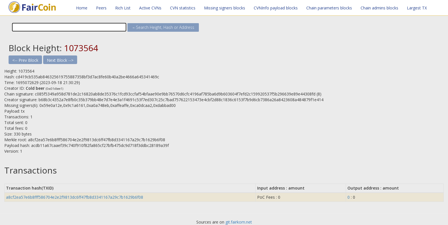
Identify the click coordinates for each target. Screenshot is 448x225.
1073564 (81, 48)
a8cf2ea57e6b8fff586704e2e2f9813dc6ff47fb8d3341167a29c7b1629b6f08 (74, 197)
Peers (101, 8)
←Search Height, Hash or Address (163, 27)
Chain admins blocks (379, 8)
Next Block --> (60, 60)
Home (81, 8)
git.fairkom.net (238, 222)
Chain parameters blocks (329, 8)
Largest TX (417, 8)
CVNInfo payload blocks (276, 8)
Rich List (123, 8)
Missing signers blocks (224, 8)
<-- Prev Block (25, 60)
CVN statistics (182, 8)
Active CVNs (150, 8)
